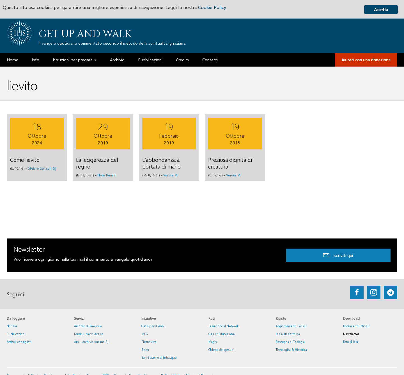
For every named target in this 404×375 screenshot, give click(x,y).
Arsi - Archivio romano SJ (91, 342)
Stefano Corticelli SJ (42, 168)
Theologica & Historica (291, 349)
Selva (145, 349)
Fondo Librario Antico (88, 334)
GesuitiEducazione (221, 334)
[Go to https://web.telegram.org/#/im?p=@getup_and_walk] (390, 292)
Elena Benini (106, 175)
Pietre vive (149, 342)
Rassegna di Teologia (290, 342)
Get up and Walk (85, 34)
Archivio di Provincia (88, 326)
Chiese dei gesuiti (221, 349)
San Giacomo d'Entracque (159, 357)
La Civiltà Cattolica (288, 334)
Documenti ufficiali (356, 326)
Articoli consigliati (19, 342)
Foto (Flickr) (351, 342)
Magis (212, 342)
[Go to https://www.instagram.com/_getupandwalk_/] (373, 292)
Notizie (12, 326)
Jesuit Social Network (223, 326)
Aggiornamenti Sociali (291, 326)
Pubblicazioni (16, 334)
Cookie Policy (214, 8)
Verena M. (170, 175)
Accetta (381, 9)
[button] (338, 255)
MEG (144, 334)
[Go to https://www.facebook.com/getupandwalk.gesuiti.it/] (357, 292)
